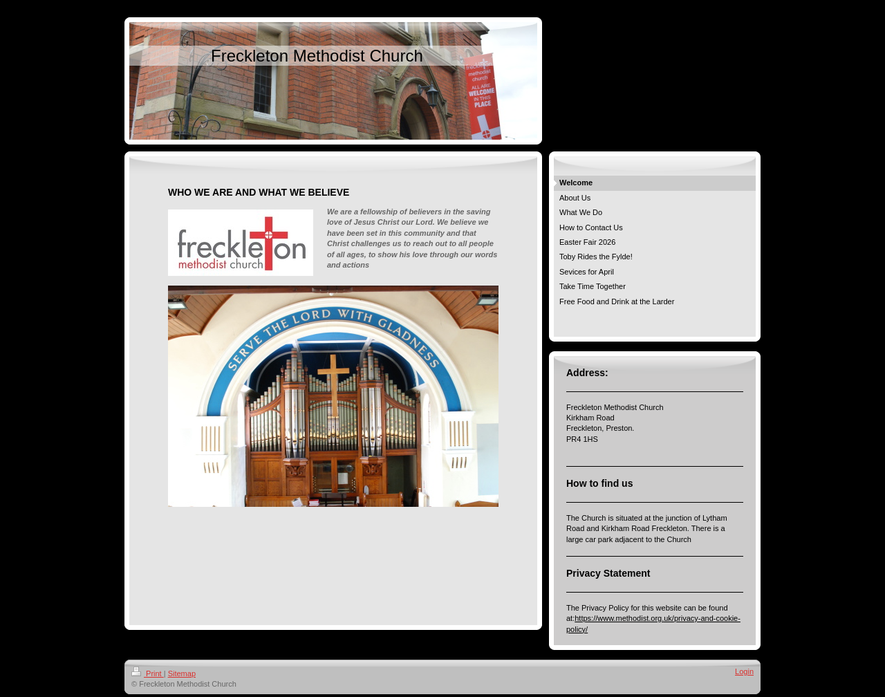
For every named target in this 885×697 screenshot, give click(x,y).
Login (744, 671)
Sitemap (182, 673)
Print (147, 673)
